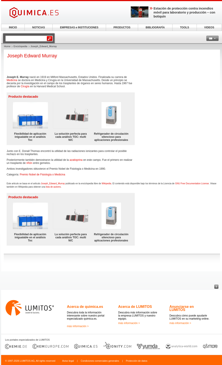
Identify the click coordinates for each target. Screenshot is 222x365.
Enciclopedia (20, 46)
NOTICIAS (38, 27)
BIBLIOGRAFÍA (155, 27)
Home (7, 46)
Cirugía (25, 86)
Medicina (12, 80)
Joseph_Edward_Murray (53, 183)
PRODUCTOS (122, 27)
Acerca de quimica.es (85, 307)
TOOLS (184, 27)
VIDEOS (209, 27)
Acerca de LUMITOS (135, 307)
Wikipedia (106, 183)
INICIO (13, 27)
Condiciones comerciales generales (100, 360)
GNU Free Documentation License (192, 183)
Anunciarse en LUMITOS (181, 308)
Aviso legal (68, 360)
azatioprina (76, 159)
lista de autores (53, 187)
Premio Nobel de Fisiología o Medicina (42, 174)
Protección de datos (136, 360)
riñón (29, 163)
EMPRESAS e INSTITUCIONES (79, 27)
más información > (78, 326)
